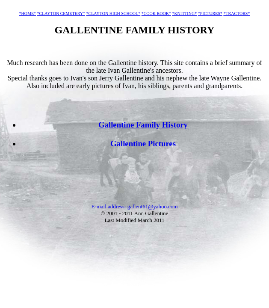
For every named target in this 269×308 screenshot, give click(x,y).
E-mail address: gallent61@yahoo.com (134, 206)
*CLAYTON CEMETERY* (61, 13)
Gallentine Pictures (143, 143)
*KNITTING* (184, 13)
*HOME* (27, 13)
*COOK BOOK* (156, 13)
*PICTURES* (210, 13)
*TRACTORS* (236, 13)
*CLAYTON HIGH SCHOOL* (113, 13)
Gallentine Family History (143, 124)
